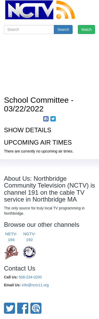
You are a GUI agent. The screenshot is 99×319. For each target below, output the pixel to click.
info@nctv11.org (35, 285)
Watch (86, 29)
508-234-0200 (30, 277)
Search (63, 29)
